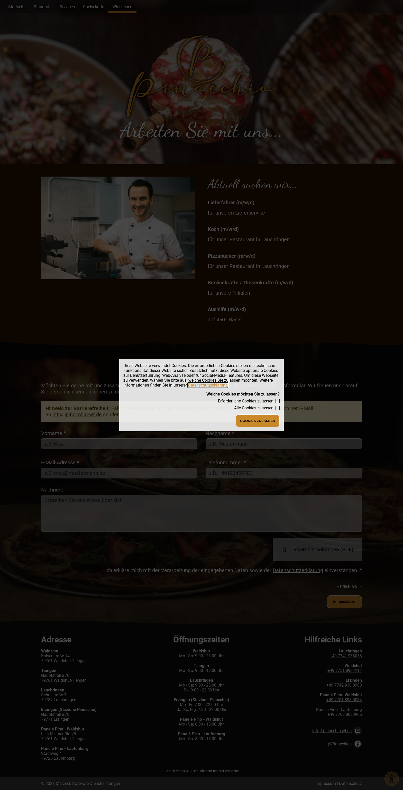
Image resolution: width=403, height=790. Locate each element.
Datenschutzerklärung (208, 385)
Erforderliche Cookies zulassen (245, 401)
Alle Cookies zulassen (253, 408)
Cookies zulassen (257, 421)
